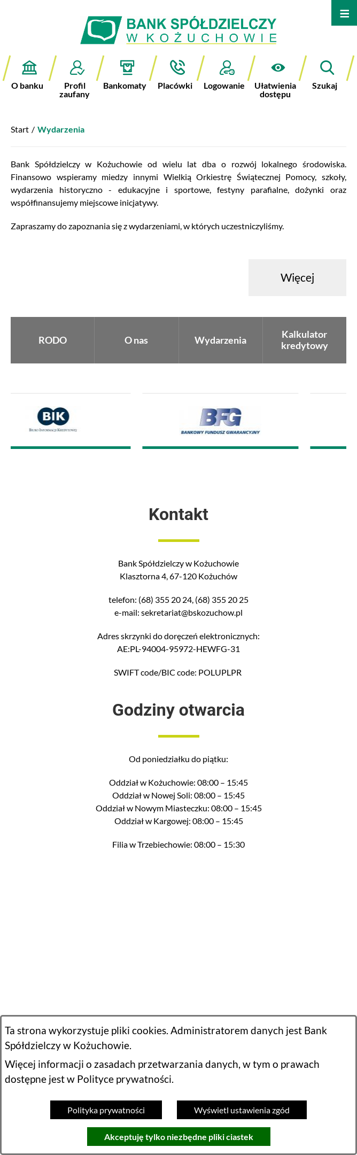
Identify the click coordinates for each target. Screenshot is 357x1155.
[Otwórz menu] (344, 13)
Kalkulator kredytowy (304, 340)
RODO (52, 340)
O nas (136, 340)
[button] (278, 76)
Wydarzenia (220, 340)
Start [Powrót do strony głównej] (20, 129)
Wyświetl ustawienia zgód (242, 1110)
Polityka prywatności (106, 1110)
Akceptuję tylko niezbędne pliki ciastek (178, 1136)
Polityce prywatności (124, 1079)
